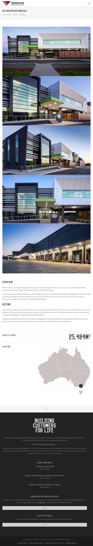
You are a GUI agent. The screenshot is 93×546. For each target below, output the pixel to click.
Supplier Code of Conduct (54, 543)
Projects (22, 15)
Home (15, 15)
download (41, 502)
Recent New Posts (44, 463)
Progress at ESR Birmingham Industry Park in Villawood (45, 475)
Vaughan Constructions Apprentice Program (45, 484)
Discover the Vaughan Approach (44, 444)
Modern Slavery (71, 543)
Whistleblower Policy (36, 543)
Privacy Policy (22, 543)
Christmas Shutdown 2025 (44, 466)
